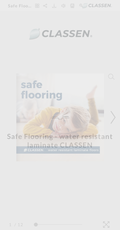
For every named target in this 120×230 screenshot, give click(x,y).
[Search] (111, 76)
